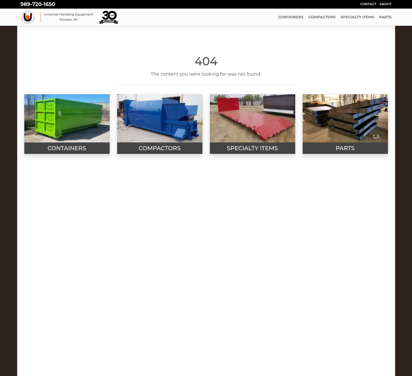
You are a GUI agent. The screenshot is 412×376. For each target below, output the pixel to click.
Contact (368, 4)
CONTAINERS (290, 17)
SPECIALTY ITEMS (357, 17)
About (385, 4)
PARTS (385, 17)
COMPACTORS (322, 17)
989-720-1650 (38, 4)
